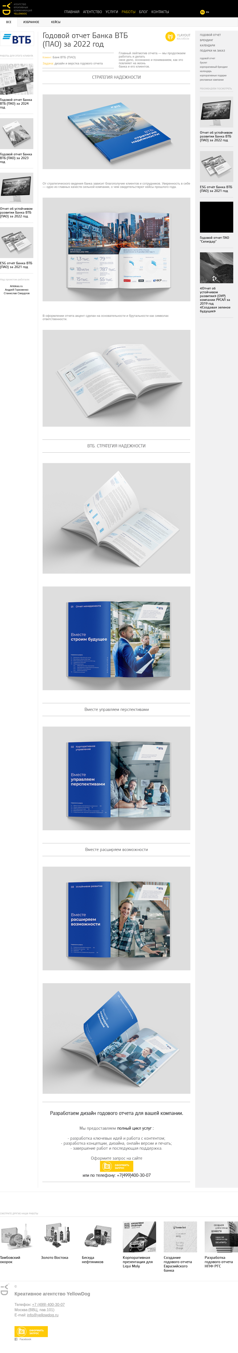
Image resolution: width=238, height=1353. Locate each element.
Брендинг (206, 40)
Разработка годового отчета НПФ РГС (219, 1262)
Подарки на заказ (212, 50)
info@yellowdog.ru (43, 1315)
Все (8, 22)
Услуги (112, 12)
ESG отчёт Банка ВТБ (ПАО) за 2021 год (16, 265)
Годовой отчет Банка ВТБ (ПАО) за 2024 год (16, 103)
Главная (71, 12)
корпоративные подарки (213, 75)
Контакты (160, 12)
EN (207, 12)
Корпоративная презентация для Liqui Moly (138, 1262)
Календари (207, 45)
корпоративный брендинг (214, 67)
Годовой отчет (210, 35)
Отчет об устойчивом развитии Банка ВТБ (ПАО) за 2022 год (16, 212)
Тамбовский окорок (10, 1259)
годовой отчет (207, 58)
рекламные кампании (212, 79)
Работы (128, 12)
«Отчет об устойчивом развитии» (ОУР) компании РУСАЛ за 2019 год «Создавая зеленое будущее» (215, 299)
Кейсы (55, 22)
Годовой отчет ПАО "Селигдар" (214, 240)
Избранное (31, 22)
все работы (183, 38)
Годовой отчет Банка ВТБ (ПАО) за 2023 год (16, 158)
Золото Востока (54, 1257)
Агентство (92, 12)
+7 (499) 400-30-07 (48, 1305)
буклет (203, 62)
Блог (143, 12)
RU (202, 12)
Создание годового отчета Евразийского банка (178, 1264)
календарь (206, 71)
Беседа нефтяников (92, 1259)
